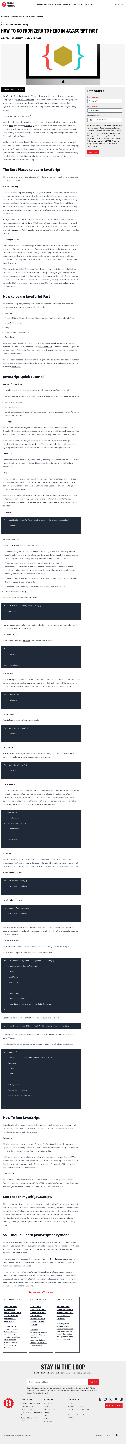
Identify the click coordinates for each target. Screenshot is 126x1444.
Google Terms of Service (35, 1393)
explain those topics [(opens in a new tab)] (47, 122)
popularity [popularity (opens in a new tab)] (37, 1249)
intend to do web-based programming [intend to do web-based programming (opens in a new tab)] (51, 1259)
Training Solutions (43, 4)
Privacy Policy (100, 133)
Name (92, 97)
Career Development (11, 24)
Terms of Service (114, 133)
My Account (119, 4)
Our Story (48, 1403)
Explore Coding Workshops (41, 1292)
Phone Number (96, 116)
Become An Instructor (77, 1406)
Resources (89, 4)
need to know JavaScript (24, 1262)
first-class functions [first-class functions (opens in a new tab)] (25, 99)
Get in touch (113, 1405)
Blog (3, 16)
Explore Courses (61, 4)
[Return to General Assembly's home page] (8, 1403)
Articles (47, 1406)
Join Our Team (50, 1409)
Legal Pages (27, 1399)
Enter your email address (39, 1382)
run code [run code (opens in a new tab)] (26, 640)
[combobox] (92, 120)
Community (73, 1399)
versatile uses (20, 1252)
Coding (25, 24)
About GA (76, 4)
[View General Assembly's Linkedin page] (121, 1399)
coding (12, 125)
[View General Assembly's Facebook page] (100, 1399)
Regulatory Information (30, 1403)
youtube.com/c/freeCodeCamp (24, 230)
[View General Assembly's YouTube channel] (116, 1399)
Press (46, 1418)
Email (92, 106)
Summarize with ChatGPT (13, 89)
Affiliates (48, 1421)
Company (48, 1399)
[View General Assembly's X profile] (110, 1399)
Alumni (70, 1403)
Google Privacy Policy (94, 144)
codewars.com (45, 346)
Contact (47, 1412)
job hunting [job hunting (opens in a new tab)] (27, 223)
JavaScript (7, 96)
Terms (114, 1435)
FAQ (46, 1415)
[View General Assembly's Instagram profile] (105, 1399)
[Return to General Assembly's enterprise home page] (9, 4)
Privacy (119, 1435)
